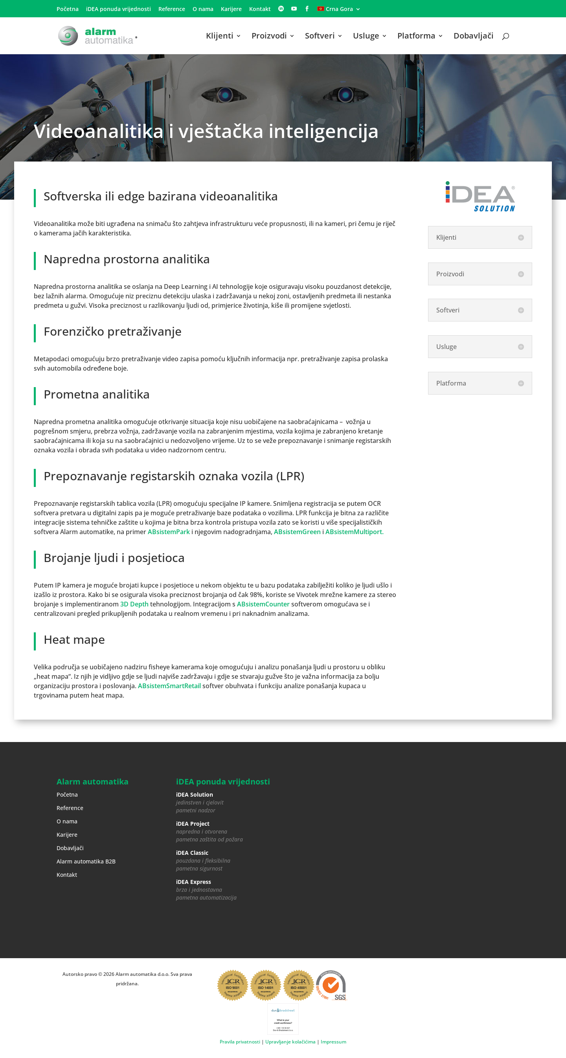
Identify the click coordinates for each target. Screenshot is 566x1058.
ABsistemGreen (297, 531)
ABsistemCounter (263, 604)
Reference (171, 9)
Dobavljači (474, 37)
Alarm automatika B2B (86, 861)
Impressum (333, 1041)
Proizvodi (269, 37)
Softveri (320, 37)
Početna (68, 9)
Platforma (416, 37)
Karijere (231, 9)
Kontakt (260, 9)
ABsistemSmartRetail (169, 685)
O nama (203, 9)
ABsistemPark (169, 531)
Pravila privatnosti (240, 1041)
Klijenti (219, 37)
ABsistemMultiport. (354, 531)
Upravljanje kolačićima (290, 1041)
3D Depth (134, 604)
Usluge (366, 37)
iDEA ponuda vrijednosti (118, 9)
